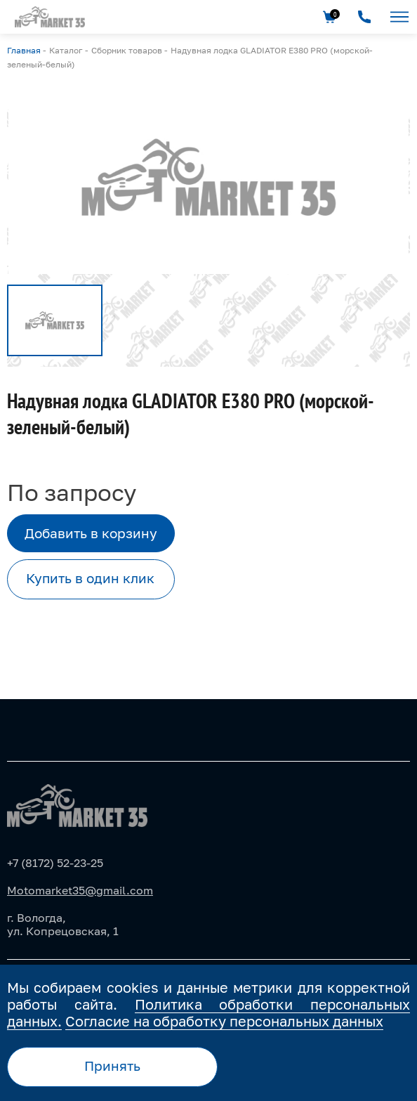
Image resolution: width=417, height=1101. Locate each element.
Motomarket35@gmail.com (80, 890)
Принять (112, 1066)
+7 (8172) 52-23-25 (55, 863)
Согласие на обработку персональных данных (224, 1020)
